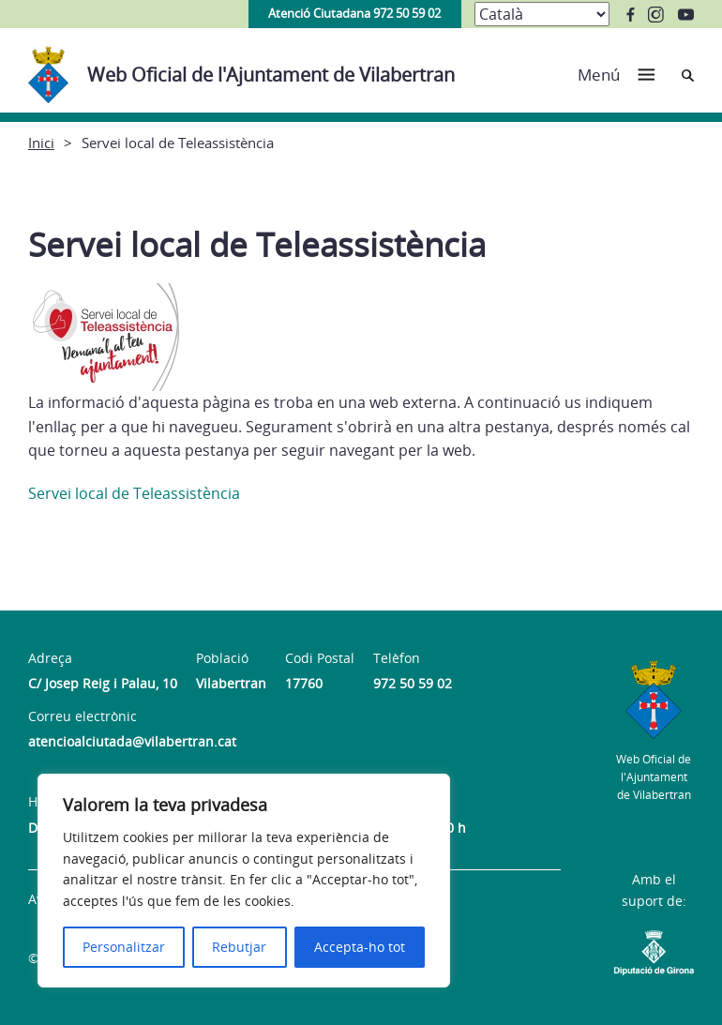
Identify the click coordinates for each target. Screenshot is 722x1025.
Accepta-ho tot (359, 947)
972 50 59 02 (412, 683)
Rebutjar (239, 947)
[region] (244, 880)
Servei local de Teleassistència (134, 493)
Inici (41, 142)
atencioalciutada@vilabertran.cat (132, 741)
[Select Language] (541, 14)
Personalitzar (124, 947)
